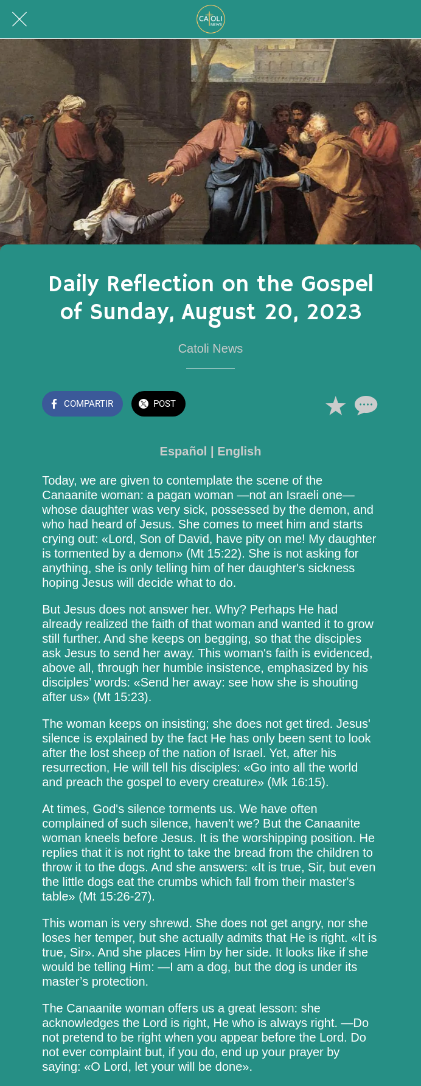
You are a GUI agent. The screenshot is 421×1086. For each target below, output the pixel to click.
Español (183, 451)
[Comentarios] (364, 405)
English (239, 451)
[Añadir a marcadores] (335, 405)
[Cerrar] (19, 19)
